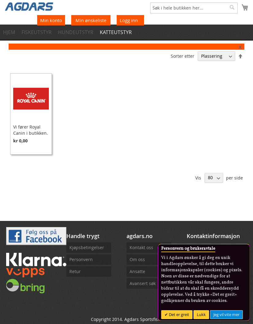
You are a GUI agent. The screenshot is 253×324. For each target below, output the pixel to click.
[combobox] (194, 8)
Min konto (51, 20)
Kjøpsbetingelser (86, 247)
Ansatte (137, 271)
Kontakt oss (141, 247)
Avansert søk (143, 283)
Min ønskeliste (91, 20)
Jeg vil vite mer (226, 314)
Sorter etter (182, 56)
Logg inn (129, 20)
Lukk (201, 314)
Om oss (137, 259)
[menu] (126, 32)
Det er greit (178, 314)
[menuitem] (11, 32)
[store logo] (29, 6)
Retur (75, 271)
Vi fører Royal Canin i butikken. (30, 130)
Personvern (81, 259)
